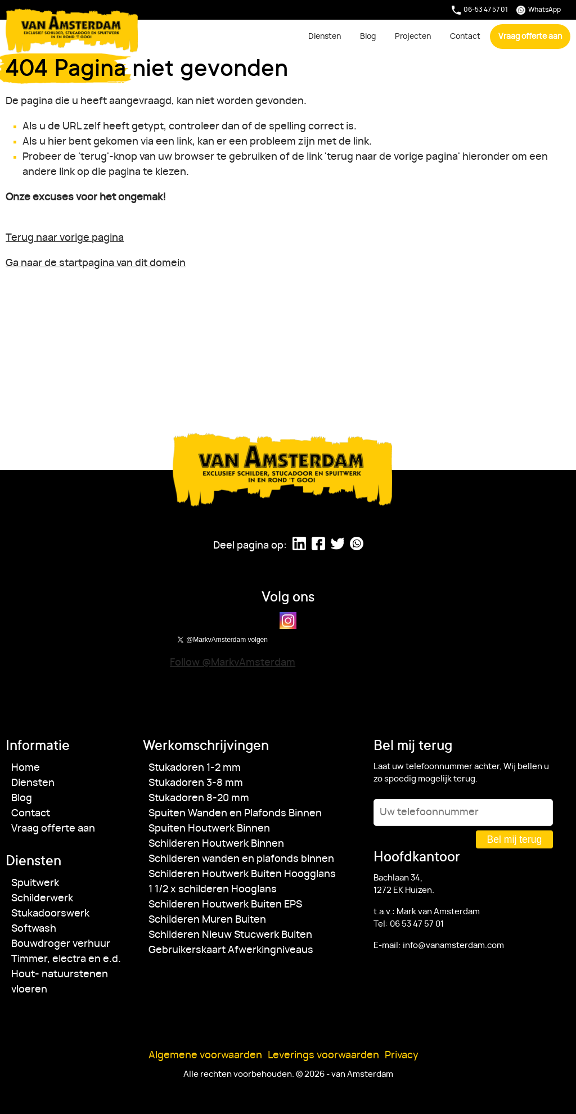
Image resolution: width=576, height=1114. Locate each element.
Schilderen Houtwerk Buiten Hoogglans (242, 874)
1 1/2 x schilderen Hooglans (212, 889)
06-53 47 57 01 (480, 10)
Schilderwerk (42, 898)
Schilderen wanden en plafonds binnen (241, 859)
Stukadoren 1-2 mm (194, 768)
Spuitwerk (35, 883)
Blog (368, 36)
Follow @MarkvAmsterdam (232, 663)
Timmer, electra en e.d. (66, 959)
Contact (465, 36)
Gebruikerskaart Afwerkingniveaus (230, 950)
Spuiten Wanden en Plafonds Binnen (235, 813)
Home (25, 768)
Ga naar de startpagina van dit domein (96, 263)
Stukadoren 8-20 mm (198, 798)
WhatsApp (538, 10)
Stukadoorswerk (50, 914)
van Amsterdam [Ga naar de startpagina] (72, 30)
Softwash (33, 929)
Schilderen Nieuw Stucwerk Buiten (230, 935)
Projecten (413, 36)
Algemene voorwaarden (205, 1055)
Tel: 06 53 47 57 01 (409, 924)
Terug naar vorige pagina (65, 238)
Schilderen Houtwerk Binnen (216, 844)
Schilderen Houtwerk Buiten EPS (225, 905)
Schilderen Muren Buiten (207, 920)
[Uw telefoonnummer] (463, 812)
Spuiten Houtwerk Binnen (209, 829)
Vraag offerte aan (530, 36)
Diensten (324, 36)
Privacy (401, 1055)
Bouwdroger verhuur (60, 944)
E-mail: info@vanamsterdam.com (439, 945)
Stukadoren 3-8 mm (195, 783)
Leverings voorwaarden (323, 1055)
